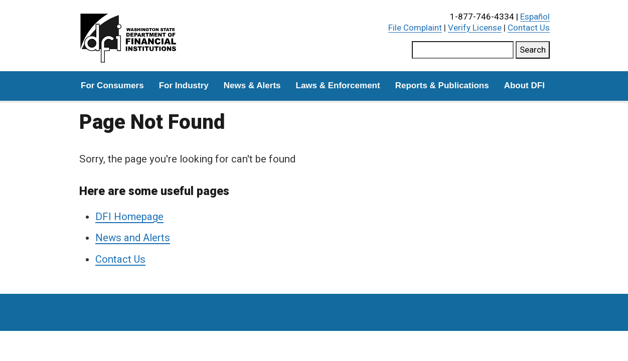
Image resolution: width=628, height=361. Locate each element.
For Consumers (112, 85)
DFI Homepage (129, 217)
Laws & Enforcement (338, 85)
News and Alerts (132, 238)
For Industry (184, 85)
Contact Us (529, 28)
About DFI (524, 85)
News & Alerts (252, 85)
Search (533, 50)
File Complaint (415, 28)
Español (535, 17)
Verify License (475, 28)
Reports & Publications (442, 85)
